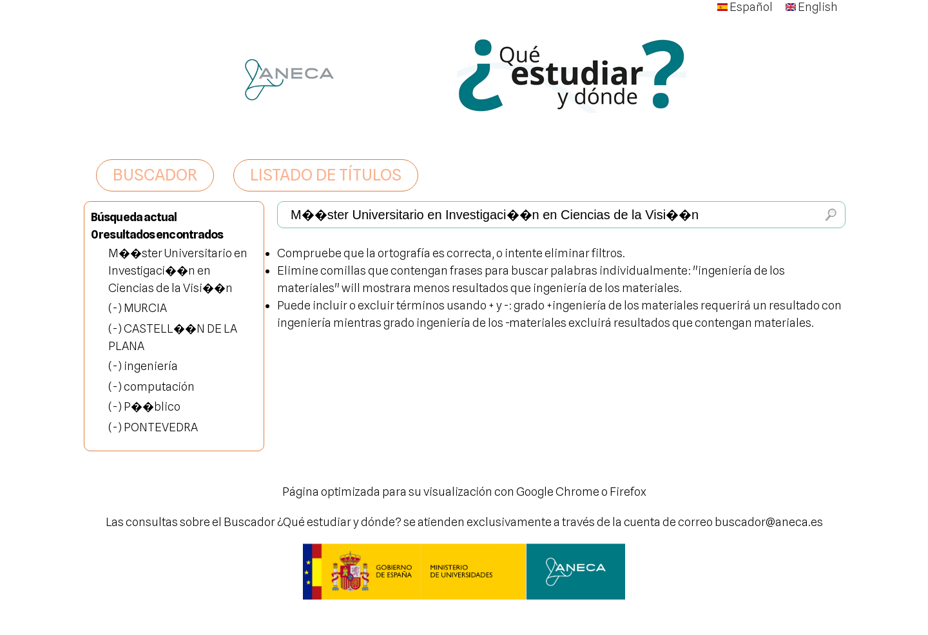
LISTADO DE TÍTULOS (325, 174)
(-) (116, 308)
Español (745, 7)
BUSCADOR (155, 174)
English (812, 7)
